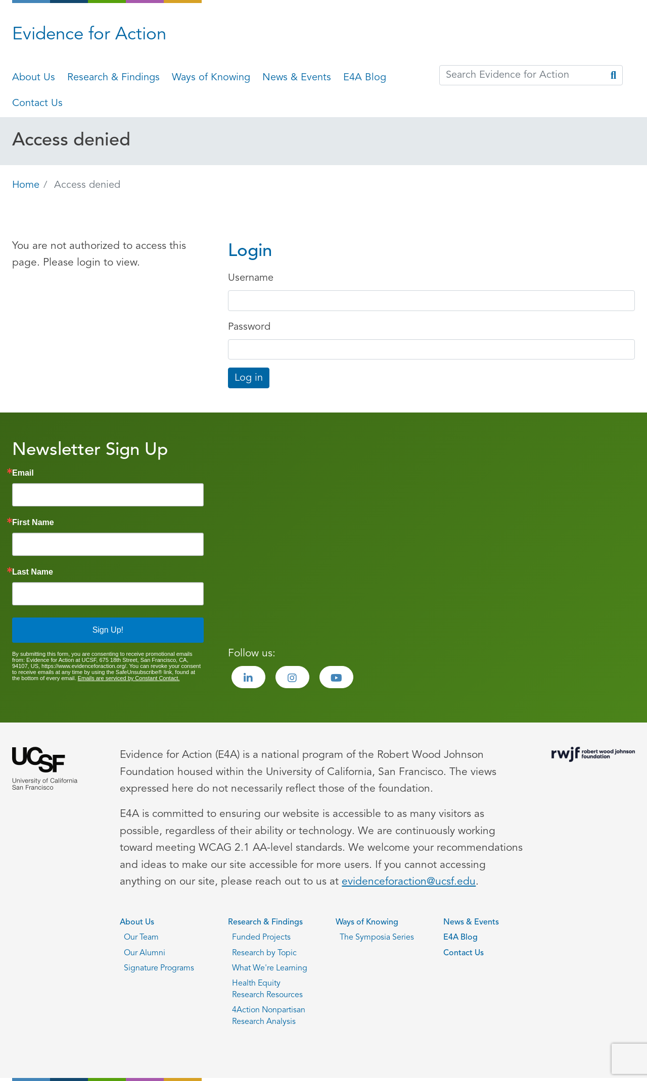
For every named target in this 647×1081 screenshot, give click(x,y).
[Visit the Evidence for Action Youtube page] (336, 677)
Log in (249, 378)
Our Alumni (144, 953)
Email (23, 473)
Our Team (141, 938)
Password (249, 327)
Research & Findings (113, 78)
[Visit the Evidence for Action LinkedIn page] (248, 677)
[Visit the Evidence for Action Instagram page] (292, 677)
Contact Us (37, 103)
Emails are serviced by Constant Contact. (129, 678)
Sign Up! (108, 630)
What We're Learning (269, 968)
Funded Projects (261, 938)
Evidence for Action (89, 35)
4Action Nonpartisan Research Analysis (268, 1015)
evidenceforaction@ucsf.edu (409, 882)
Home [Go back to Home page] (25, 185)
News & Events (296, 78)
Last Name (32, 572)
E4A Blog (364, 78)
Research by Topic (264, 953)
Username (250, 278)
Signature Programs (159, 968)
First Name (33, 523)
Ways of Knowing (211, 78)
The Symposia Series (377, 938)
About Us (33, 78)
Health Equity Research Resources (267, 989)
